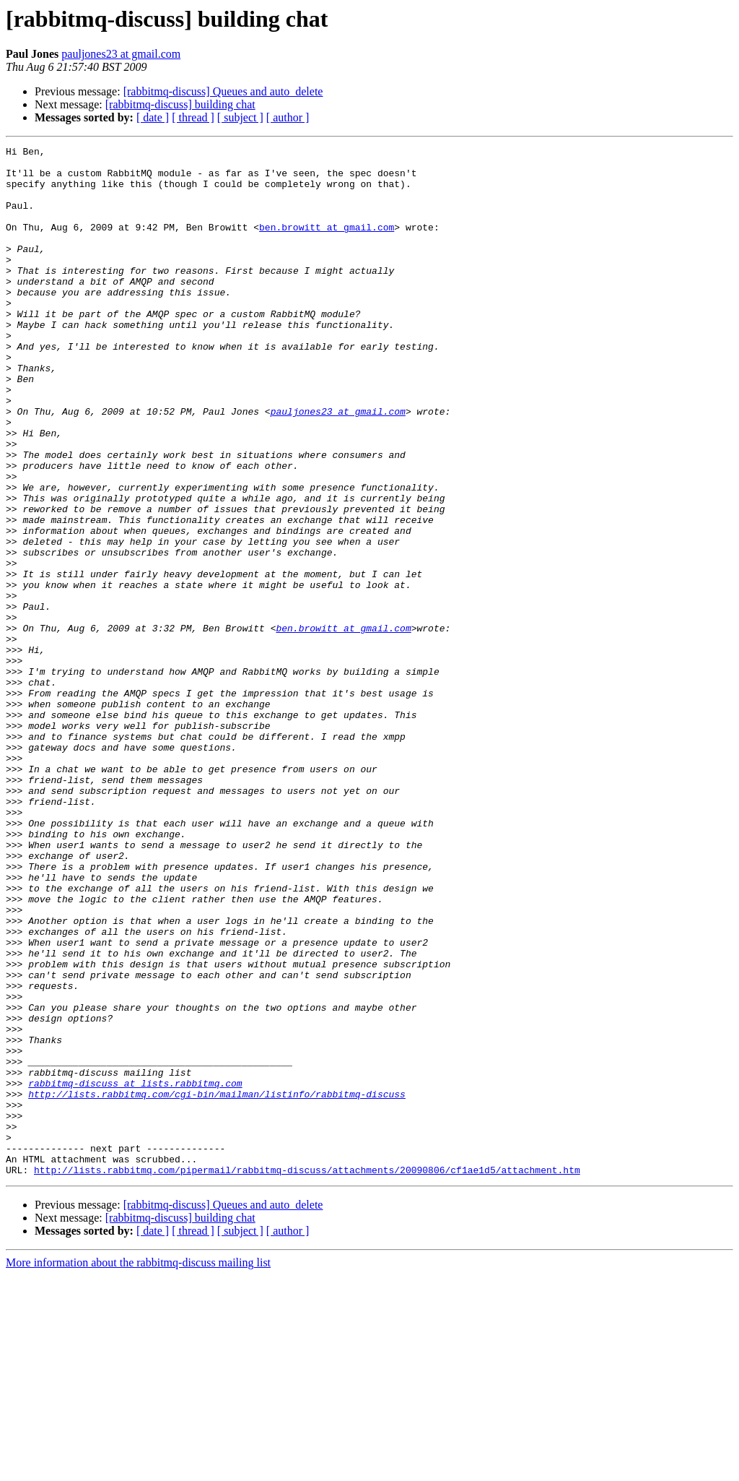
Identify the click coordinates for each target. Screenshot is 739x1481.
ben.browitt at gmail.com (326, 244)
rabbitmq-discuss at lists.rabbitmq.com (135, 1271)
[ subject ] (240, 117)
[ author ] (288, 117)
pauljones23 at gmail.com (120, 54)
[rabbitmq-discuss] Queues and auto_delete (223, 91)
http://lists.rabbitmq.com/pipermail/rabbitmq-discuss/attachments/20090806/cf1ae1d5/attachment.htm (307, 1375)
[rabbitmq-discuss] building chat (180, 104)
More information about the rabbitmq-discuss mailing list (138, 1468)
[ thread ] (193, 117)
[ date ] (152, 117)
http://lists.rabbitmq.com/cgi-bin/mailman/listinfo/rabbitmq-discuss (217, 1284)
